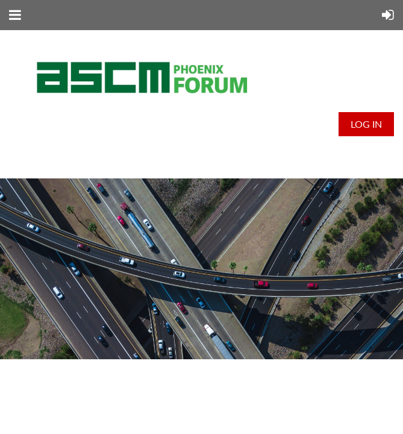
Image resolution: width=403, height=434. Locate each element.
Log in (366, 124)
